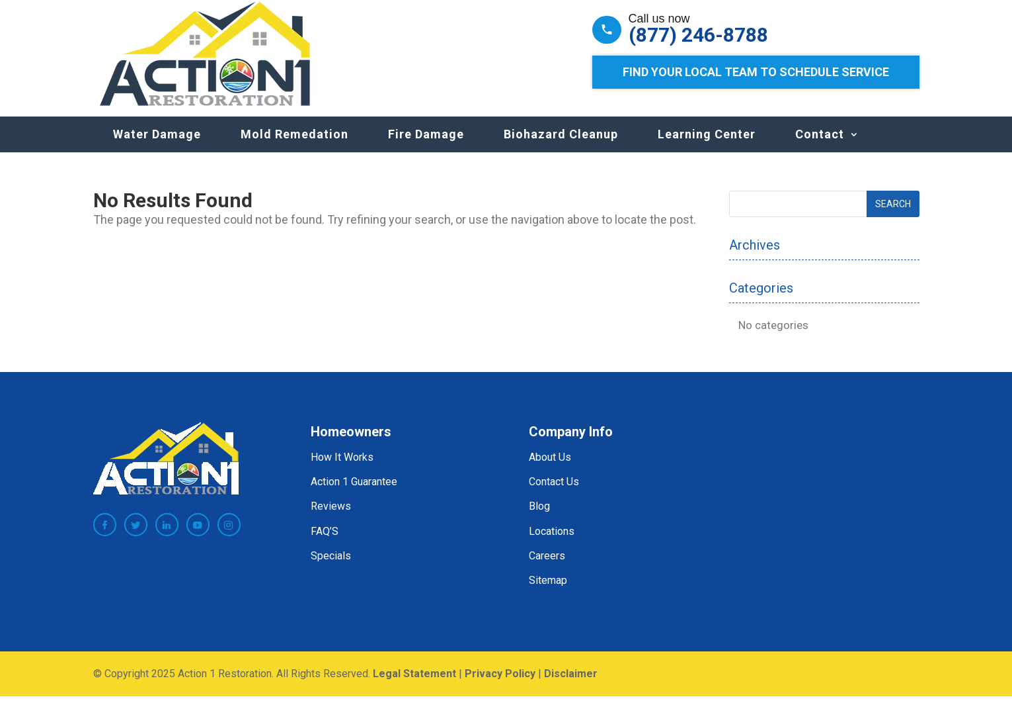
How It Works (342, 470)
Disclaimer (571, 687)
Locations (551, 544)
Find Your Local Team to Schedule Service (756, 72)
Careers (547, 569)
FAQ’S (324, 544)
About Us (550, 470)
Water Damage (157, 147)
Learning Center (707, 147)
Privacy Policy (500, 687)
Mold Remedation (294, 147)
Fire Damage (426, 147)
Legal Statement (414, 687)
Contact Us (554, 495)
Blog (539, 519)
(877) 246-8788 (698, 35)
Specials (331, 569)
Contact (819, 147)
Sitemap (548, 593)
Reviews (331, 519)
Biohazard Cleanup (561, 147)
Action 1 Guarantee (354, 495)
